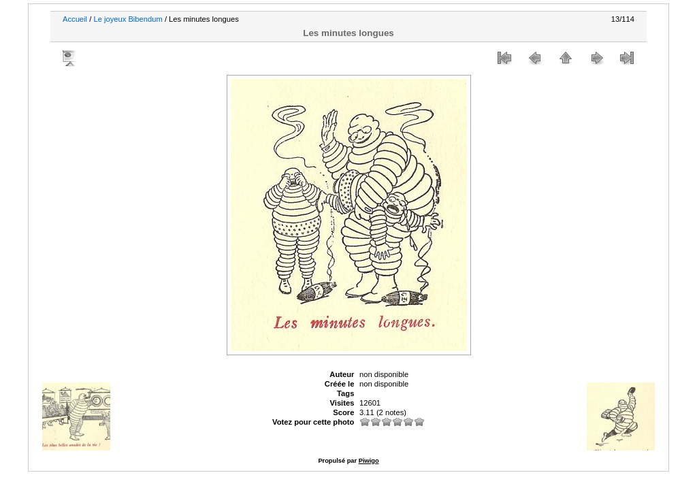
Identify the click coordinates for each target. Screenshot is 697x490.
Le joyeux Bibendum (127, 19)
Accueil (75, 19)
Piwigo (369, 460)
